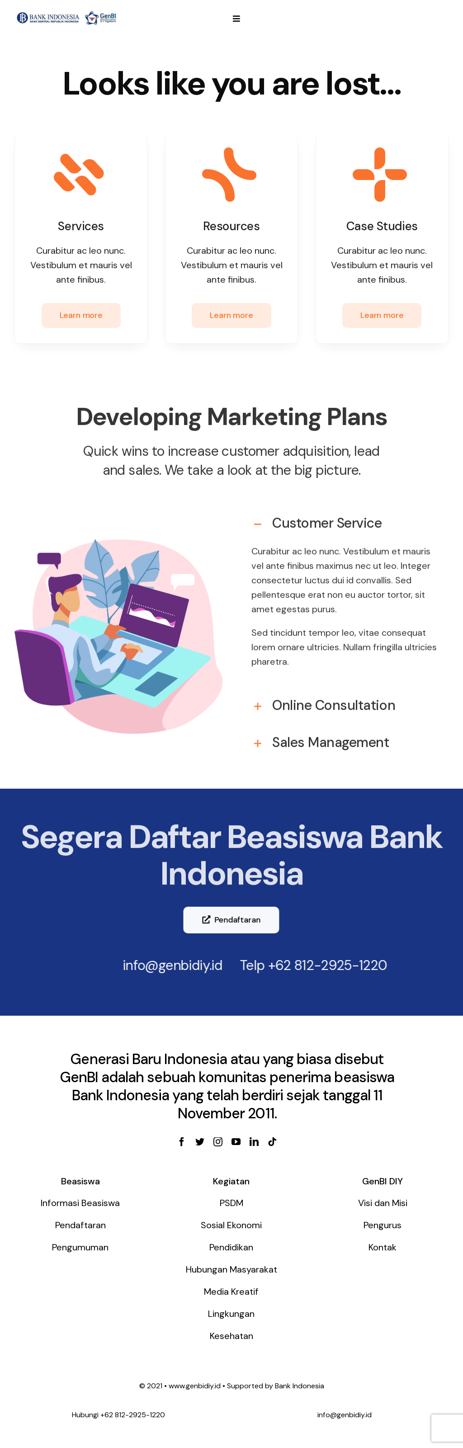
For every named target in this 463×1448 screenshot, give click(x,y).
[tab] (344, 517)
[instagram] (217, 1141)
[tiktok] (272, 1141)
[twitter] (199, 1141)
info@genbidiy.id (166, 965)
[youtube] (236, 1141)
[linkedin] (254, 1141)
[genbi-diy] (66, 12)
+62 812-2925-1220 (321, 965)
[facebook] (181, 1141)
